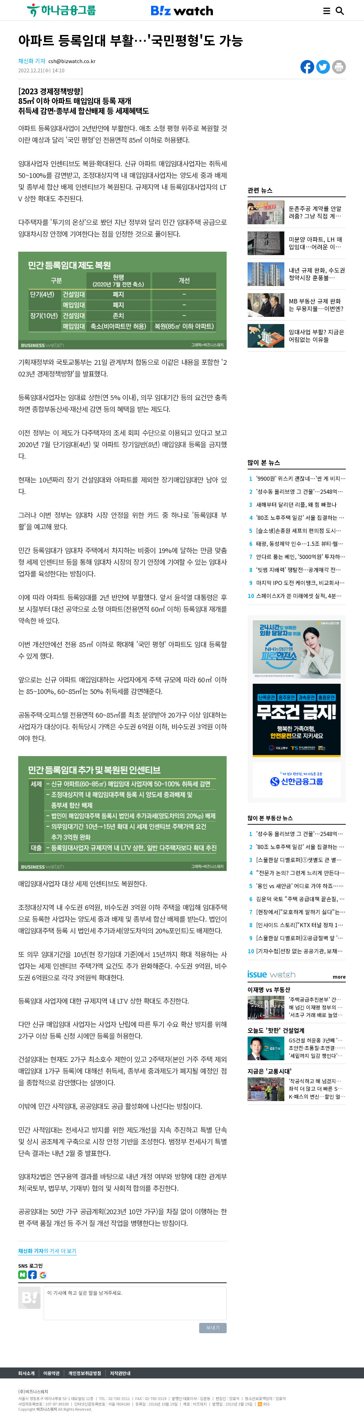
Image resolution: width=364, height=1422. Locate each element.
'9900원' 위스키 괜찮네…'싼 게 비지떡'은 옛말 (310, 478)
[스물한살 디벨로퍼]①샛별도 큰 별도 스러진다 (309, 860)
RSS (264, 1404)
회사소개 (26, 1373)
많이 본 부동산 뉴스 (270, 818)
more (339, 976)
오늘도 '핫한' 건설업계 (276, 1030)
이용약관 (51, 1373)
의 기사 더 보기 (47, 1250)
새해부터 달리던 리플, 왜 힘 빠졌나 (296, 504)
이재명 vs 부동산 (269, 989)
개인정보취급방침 (84, 1373)
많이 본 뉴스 (264, 462)
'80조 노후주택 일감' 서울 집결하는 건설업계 (308, 517)
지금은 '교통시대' (270, 1071)
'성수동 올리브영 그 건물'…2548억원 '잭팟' (306, 491)
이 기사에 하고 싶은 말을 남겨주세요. (135, 1303)
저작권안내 (120, 1373)
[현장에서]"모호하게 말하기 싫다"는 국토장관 (309, 912)
